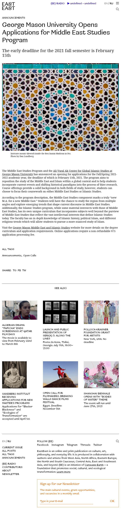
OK (112, 501)
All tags (8, 454)
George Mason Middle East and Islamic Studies (41, 227)
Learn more (63, 471)
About (6, 470)
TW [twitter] (24, 270)
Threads (85, 444)
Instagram (58, 444)
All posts (9, 450)
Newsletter (10, 474)
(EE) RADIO (58, 3)
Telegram (72, 444)
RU (111, 3)
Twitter (97, 444)
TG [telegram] (14, 270)
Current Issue (12, 447)
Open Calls (29, 255)
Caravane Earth (94, 464)
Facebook (43, 444)
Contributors (12, 467)
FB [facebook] (19, 270)
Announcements (13, 17)
